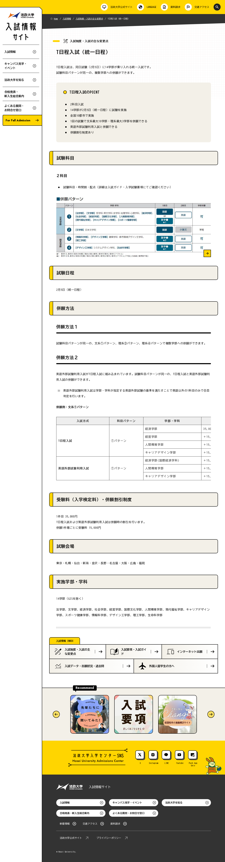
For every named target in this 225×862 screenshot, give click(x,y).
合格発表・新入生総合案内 (74, 813)
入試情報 (67, 19)
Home (56, 19)
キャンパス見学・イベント (127, 802)
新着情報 (65, 823)
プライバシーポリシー (109, 838)
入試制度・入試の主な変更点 (89, 19)
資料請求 (115, 823)
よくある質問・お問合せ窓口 (128, 813)
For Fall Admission (18, 120)
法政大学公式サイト (71, 838)
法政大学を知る (173, 802)
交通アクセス (90, 823)
